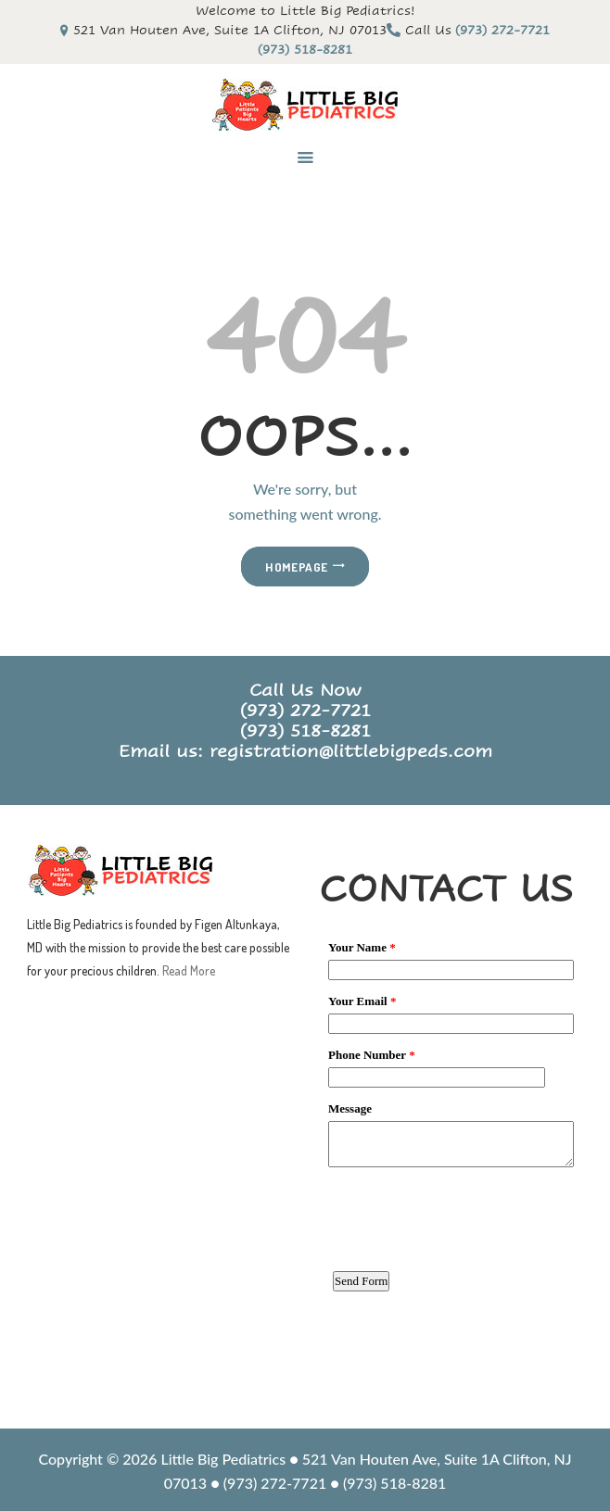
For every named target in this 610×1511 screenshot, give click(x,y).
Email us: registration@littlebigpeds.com (305, 751)
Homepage (296, 566)
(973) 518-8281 (305, 731)
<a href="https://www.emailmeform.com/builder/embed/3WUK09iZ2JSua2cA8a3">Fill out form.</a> (451, 1169)
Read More (188, 970)
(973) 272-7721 (305, 710)
